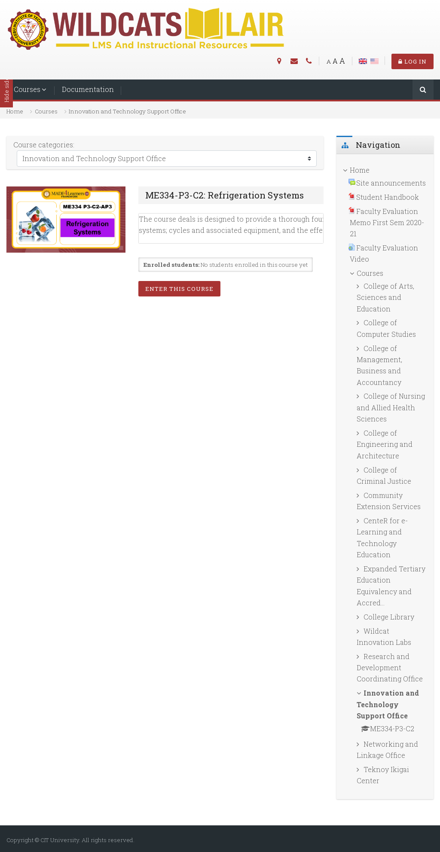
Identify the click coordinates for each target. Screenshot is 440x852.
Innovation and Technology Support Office (127, 111)
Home (14, 111)
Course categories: (43, 144)
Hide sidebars (6, 83)
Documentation (88, 89)
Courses (27, 89)
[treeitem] (385, 170)
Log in (412, 61)
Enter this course (179, 289)
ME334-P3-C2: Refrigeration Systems (224, 195)
